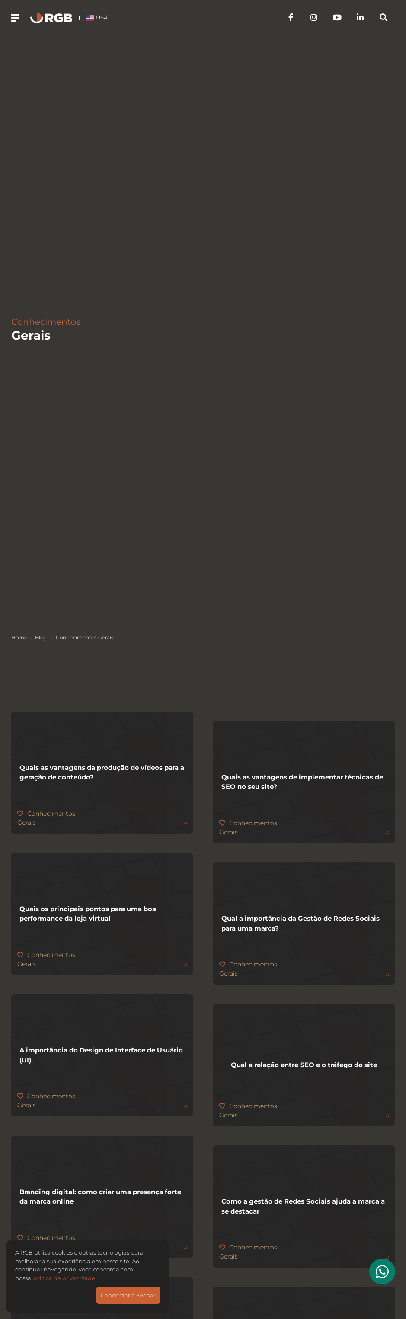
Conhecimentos (85, 637)
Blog (41, 637)
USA (102, 19)
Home (19, 637)
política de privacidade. (64, 1278)
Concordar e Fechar (128, 1295)
